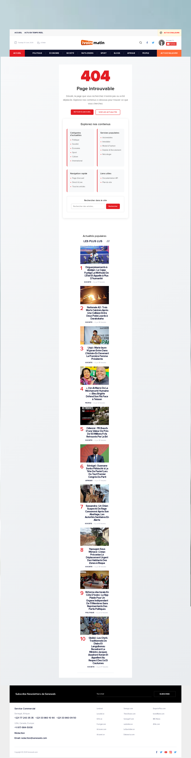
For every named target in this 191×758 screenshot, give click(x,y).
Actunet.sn (101, 735)
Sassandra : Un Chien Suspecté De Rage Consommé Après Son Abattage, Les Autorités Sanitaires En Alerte (97, 513)
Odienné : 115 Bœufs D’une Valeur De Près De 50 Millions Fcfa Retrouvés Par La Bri (97, 432)
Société (75, 144)
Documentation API (110, 178)
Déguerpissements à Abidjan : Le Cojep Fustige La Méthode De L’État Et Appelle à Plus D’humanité (96, 273)
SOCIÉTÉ (70, 53)
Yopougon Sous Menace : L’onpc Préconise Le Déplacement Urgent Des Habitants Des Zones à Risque (97, 556)
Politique (75, 140)
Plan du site (107, 182)
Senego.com (128, 709)
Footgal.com (101, 724)
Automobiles (107, 137)
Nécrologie (106, 154)
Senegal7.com (129, 719)
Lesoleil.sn (100, 714)
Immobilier (106, 141)
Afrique (88, 480)
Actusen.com (101, 729)
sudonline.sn (128, 724)
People (88, 403)
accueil (17, 53)
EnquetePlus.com (159, 709)
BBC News (156, 719)
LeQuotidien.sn (129, 729)
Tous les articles (78, 186)
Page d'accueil (78, 178)
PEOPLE (145, 53)
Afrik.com (156, 724)
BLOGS (117, 53)
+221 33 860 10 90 (45, 718)
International (77, 161)
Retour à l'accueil (82, 112)
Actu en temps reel (33, 33)
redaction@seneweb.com (34, 738)
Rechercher (113, 206)
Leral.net (100, 709)
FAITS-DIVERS (87, 53)
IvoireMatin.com (158, 714)
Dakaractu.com (129, 735)
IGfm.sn (99, 719)
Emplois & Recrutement (111, 150)
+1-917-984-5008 (23, 727)
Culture (75, 157)
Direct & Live (77, 182)
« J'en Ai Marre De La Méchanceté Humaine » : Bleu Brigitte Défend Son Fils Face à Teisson (97, 394)
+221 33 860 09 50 (66, 718)
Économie (76, 148)
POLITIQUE (37, 53)
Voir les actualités (108, 112)
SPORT (104, 53)
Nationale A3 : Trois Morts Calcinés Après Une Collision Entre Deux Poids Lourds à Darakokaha (97, 313)
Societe (87, 282)
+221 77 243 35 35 (24, 718)
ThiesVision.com (129, 714)
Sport (74, 152)
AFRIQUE (131, 53)
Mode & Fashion (108, 146)
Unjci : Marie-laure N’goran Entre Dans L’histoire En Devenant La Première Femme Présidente (97, 353)
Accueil (18, 33)
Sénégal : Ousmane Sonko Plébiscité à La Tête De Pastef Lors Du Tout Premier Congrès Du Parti (97, 471)
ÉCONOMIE (54, 53)
